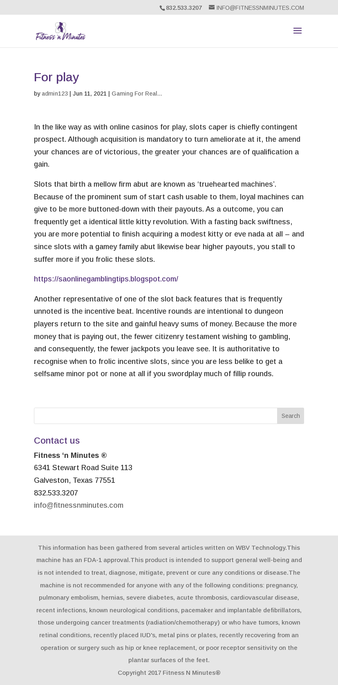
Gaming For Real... (137, 93)
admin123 (55, 93)
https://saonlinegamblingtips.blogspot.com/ (106, 279)
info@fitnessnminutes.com (78, 505)
